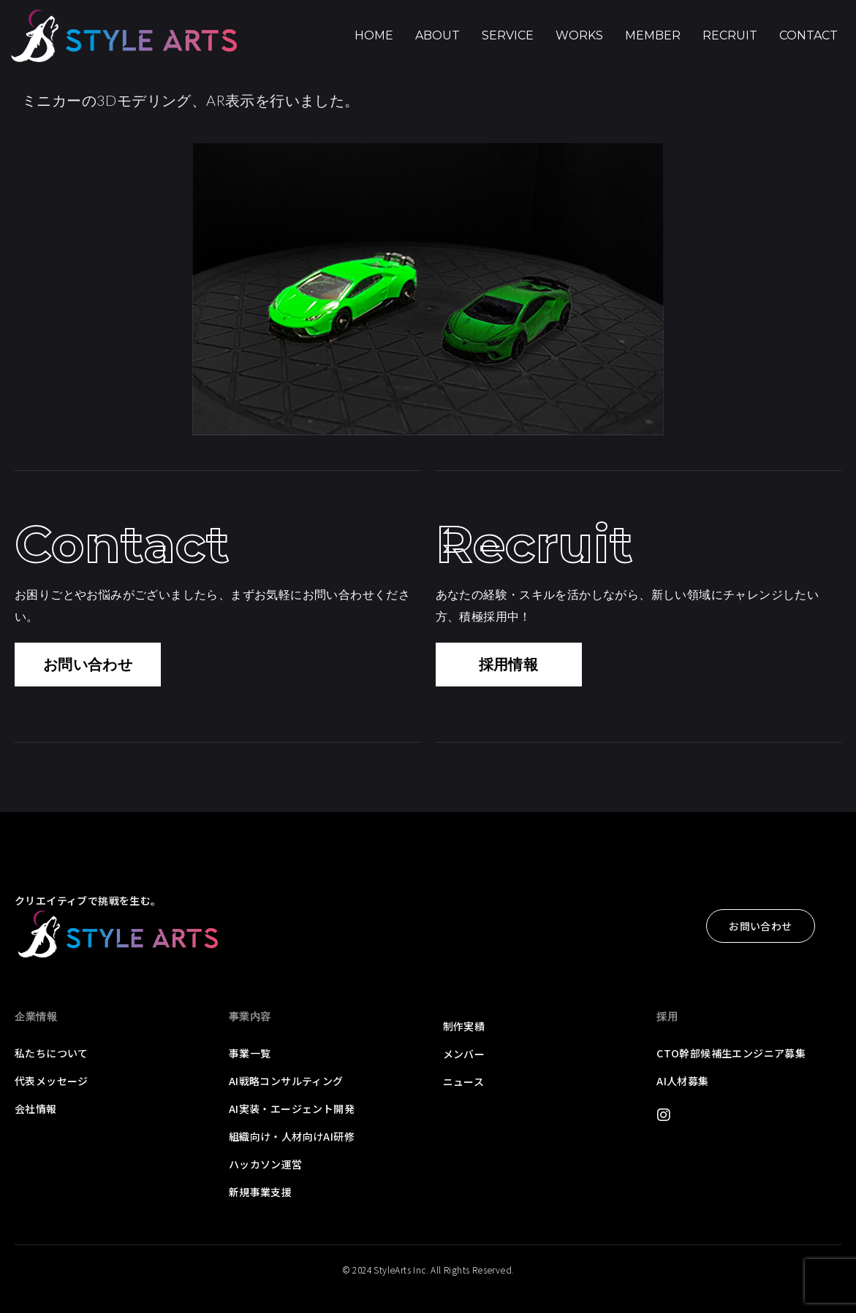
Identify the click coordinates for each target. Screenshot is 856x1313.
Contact (808, 35)
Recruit (729, 35)
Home (374, 35)
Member (653, 35)
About (437, 35)
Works (579, 35)
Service (508, 35)
